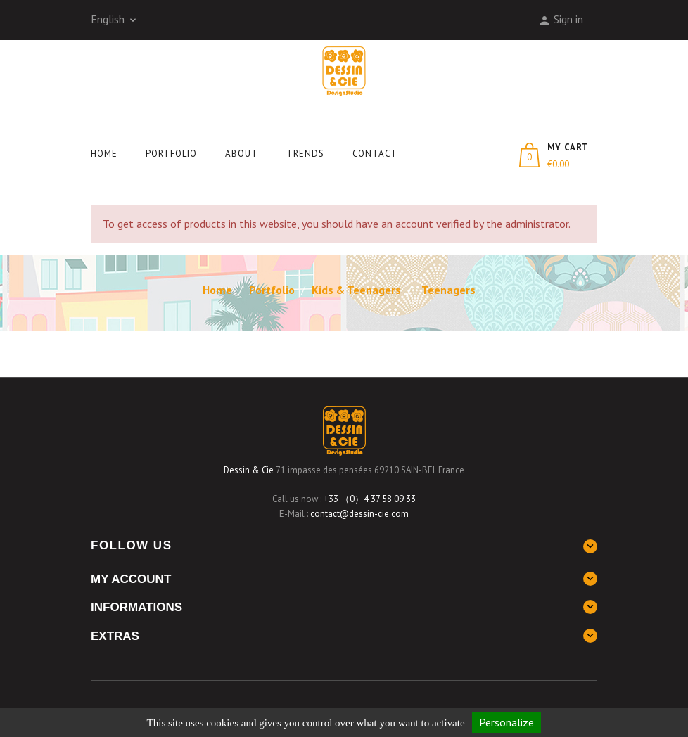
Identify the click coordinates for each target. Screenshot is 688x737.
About (241, 154)
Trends (305, 154)
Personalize (506, 722)
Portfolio (171, 154)
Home (104, 154)
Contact (374, 154)
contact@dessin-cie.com (359, 514)
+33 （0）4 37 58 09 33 (370, 499)
